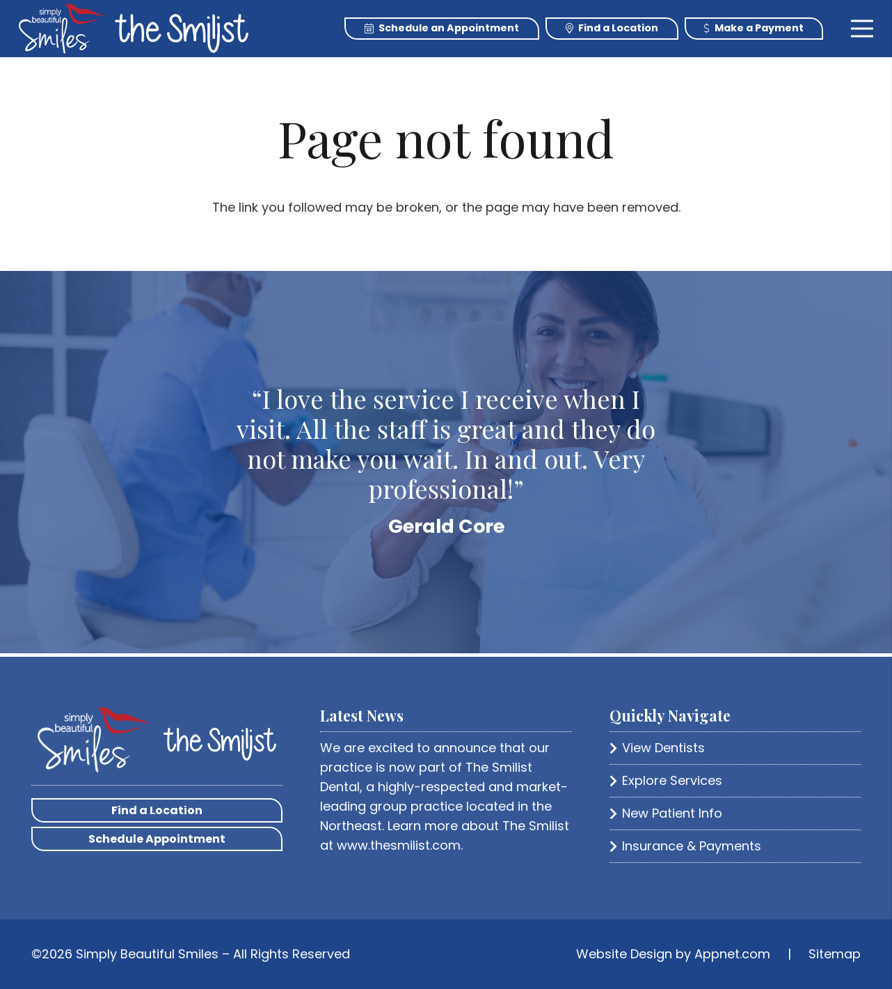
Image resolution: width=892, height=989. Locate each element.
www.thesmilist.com (399, 845)
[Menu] (862, 28)
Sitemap (835, 954)
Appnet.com (732, 954)
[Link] (62, 28)
